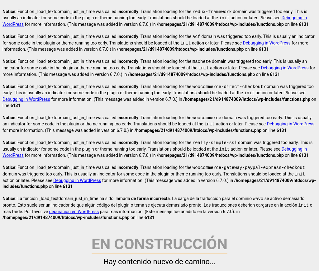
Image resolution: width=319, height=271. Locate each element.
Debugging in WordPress (267, 43)
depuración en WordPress (74, 211)
